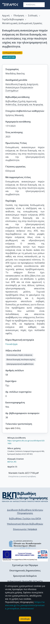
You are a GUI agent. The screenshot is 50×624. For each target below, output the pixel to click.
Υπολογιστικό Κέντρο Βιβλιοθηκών (25, 523)
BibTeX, (10, 462)
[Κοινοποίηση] (47, 56)
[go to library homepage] (25, 497)
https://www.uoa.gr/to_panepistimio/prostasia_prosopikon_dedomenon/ (25, 605)
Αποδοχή (25, 619)
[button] (19, 355)
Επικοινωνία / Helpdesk (25, 529)
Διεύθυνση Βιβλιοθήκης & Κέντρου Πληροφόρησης (25, 512)
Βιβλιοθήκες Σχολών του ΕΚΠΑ (25, 518)
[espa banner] (25, 555)
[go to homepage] (10, 5)
